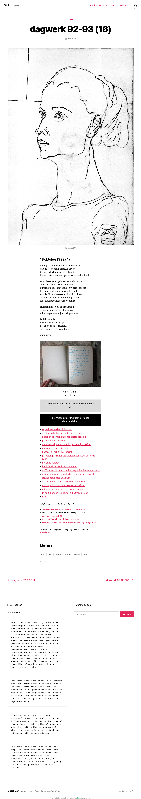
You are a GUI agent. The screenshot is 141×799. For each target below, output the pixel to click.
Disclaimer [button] (14, 612)
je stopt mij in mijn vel (53, 440)
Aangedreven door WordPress (47, 791)
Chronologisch (83, 604)
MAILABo (127, 614)
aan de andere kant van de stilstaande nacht (65, 481)
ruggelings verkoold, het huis (57, 429)
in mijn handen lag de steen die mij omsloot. (65, 492)
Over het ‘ (46, 519)
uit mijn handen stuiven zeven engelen (62, 489)
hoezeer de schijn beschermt (57, 452)
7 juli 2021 (72, 38)
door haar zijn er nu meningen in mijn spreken (66, 444)
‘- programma (75, 519)
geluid (92, 5)
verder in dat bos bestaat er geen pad (61, 433)
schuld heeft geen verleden (56, 477)
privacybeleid (27, 791)
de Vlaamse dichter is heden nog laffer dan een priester (71, 470)
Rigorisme (45, 532)
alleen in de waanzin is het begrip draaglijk (64, 436)
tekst (112, 5)
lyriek (70, 20)
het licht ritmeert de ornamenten (59, 466)
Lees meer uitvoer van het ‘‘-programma (69, 522)
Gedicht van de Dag (60, 519)
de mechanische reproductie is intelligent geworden (69, 474)
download (57, 417)
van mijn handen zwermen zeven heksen (63, 485)
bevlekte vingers (50, 462)
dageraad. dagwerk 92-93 (53, 516)
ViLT (6, 5)
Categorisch (16, 604)
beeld (121, 5)
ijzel (44, 496)
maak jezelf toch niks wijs (55, 448)
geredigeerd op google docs (63, 509)
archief (102, 5)
